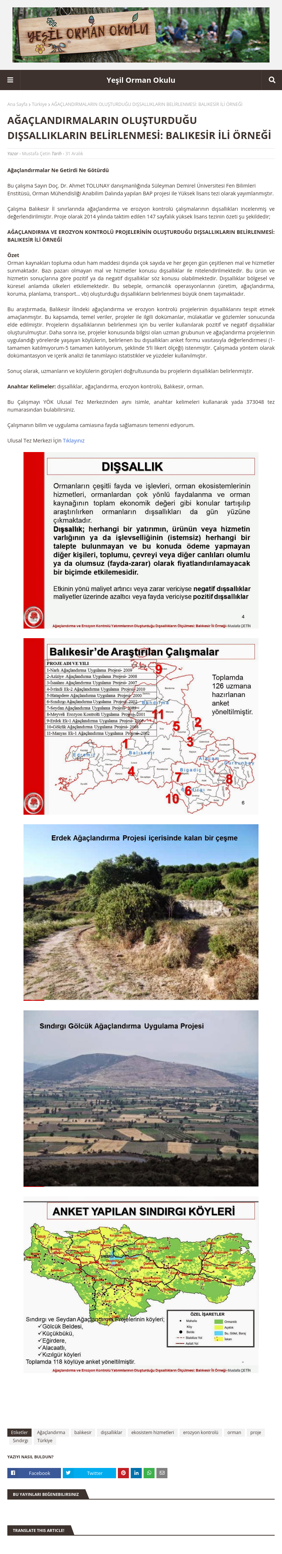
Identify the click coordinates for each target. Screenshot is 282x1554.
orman (234, 1432)
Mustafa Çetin (36, 153)
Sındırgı (20, 1440)
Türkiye (39, 104)
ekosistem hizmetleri (152, 1432)
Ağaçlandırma (51, 1432)
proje (255, 1432)
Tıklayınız (73, 440)
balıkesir (83, 1432)
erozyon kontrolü (200, 1432)
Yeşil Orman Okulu (140, 80)
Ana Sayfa (17, 104)
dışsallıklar (111, 1432)
